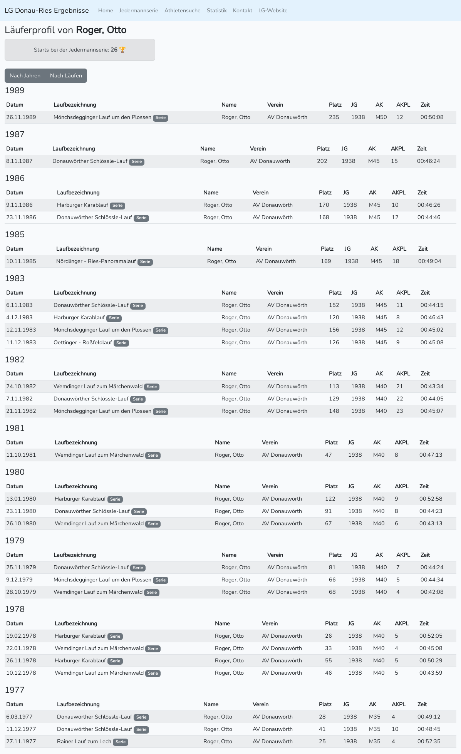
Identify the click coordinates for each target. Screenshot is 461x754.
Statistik (217, 10)
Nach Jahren (25, 75)
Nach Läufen (66, 75)
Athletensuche (182, 10)
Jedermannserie (138, 10)
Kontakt (242, 10)
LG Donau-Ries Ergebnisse (47, 10)
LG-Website (273, 10)
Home (105, 10)
